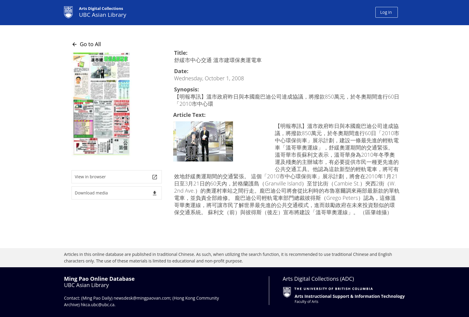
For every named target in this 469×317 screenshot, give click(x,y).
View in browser (116, 177)
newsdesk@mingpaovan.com (142, 298)
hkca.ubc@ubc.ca (98, 304)
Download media (116, 193)
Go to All (86, 44)
